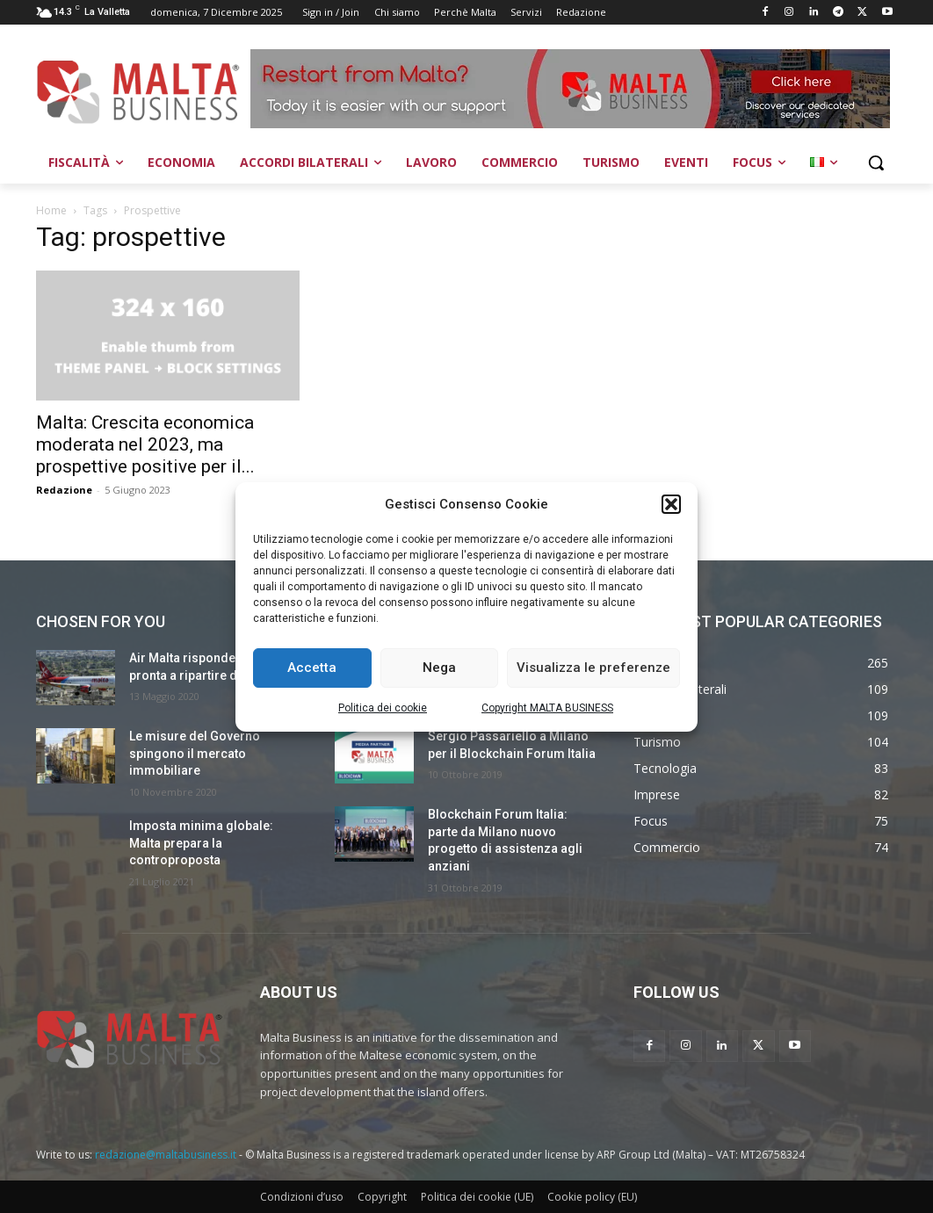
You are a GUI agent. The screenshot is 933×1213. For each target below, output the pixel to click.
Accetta (311, 667)
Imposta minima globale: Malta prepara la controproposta (201, 843)
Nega (439, 667)
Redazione (64, 489)
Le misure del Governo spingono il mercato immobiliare (194, 753)
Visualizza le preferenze (593, 667)
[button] (671, 504)
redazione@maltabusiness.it (165, 1154)
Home (51, 210)
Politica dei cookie (382, 708)
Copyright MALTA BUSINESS (547, 708)
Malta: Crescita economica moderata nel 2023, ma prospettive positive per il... (145, 444)
